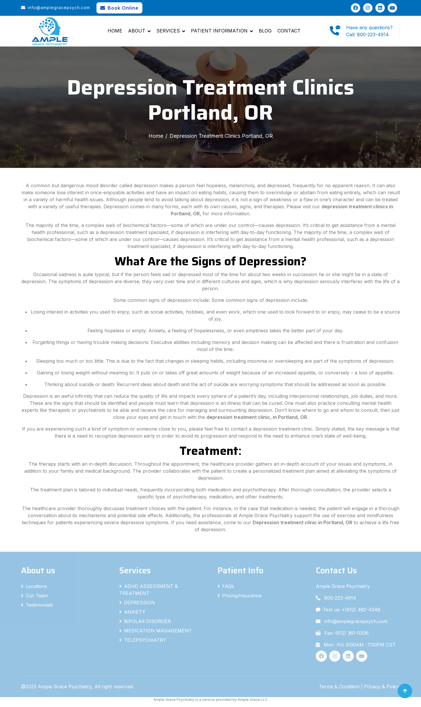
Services (168, 31)
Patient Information (219, 31)
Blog (265, 31)
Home (115, 31)
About (136, 31)
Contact (289, 31)
